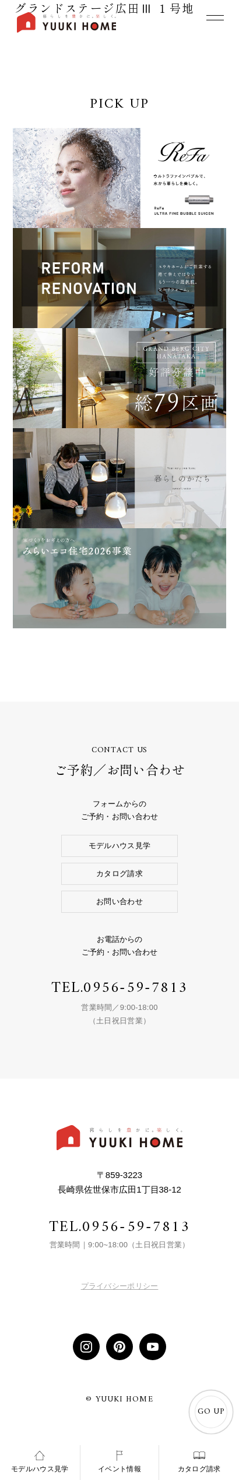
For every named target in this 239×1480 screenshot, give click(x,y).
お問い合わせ (119, 901)
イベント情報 (119, 1461)
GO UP (211, 1412)
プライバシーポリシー (120, 1286)
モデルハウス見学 (119, 845)
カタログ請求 (119, 873)
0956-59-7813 (135, 988)
